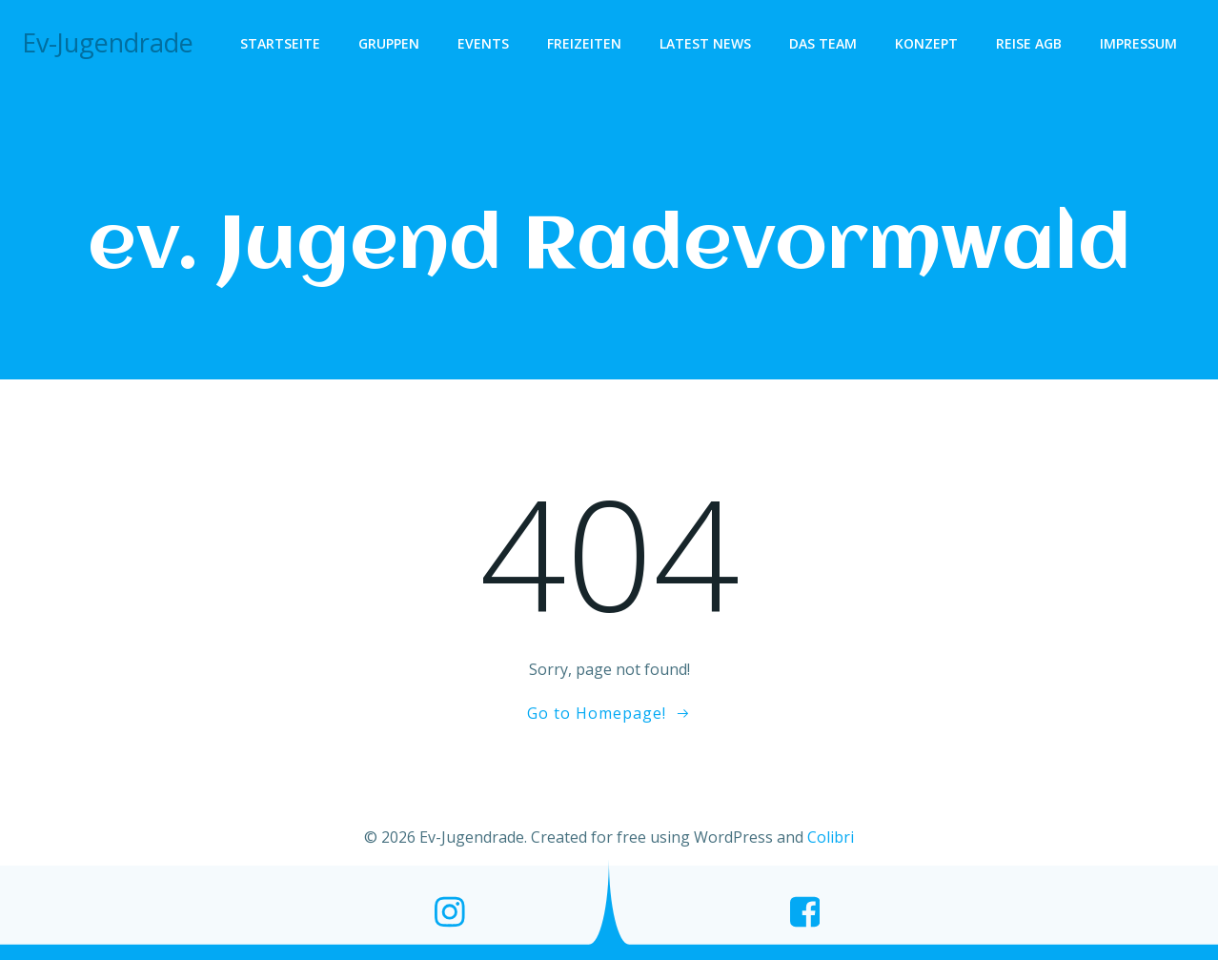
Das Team (823, 43)
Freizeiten (584, 43)
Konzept (926, 43)
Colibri (830, 837)
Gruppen (388, 43)
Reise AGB (1029, 43)
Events (483, 43)
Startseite (280, 43)
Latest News (705, 43)
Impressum (1138, 43)
